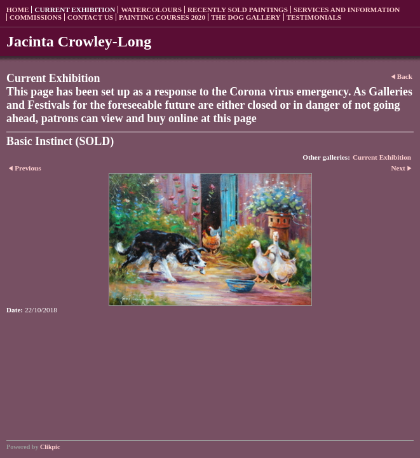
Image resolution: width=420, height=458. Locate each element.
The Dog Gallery (246, 17)
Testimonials (314, 17)
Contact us (90, 17)
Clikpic (50, 446)
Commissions (36, 17)
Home (17, 9)
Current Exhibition (74, 9)
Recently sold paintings (237, 9)
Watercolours (151, 9)
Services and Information (347, 9)
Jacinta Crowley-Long (78, 41)
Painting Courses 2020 (162, 17)
